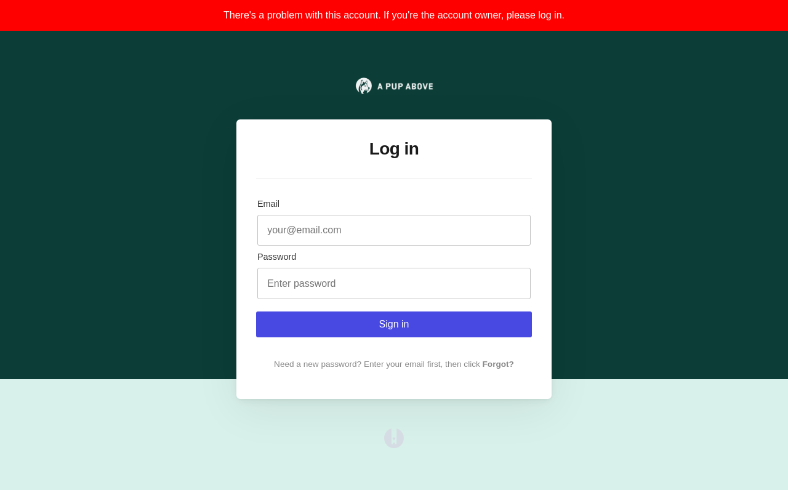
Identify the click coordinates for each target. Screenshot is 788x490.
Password (276, 257)
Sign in (394, 324)
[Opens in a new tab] (394, 445)
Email (268, 204)
